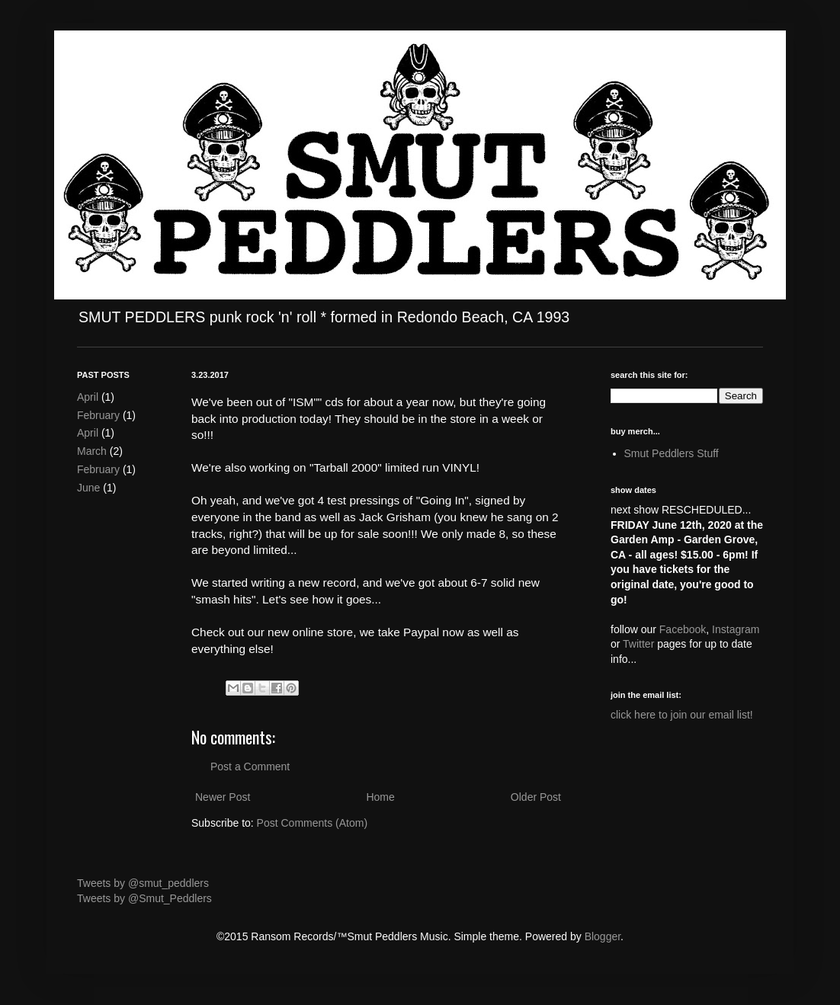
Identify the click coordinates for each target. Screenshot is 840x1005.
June (88, 488)
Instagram (735, 629)
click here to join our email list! (682, 715)
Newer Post (222, 797)
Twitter (638, 644)
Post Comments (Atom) (312, 823)
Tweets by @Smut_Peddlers (144, 898)
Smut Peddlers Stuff (671, 453)
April (87, 397)
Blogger (602, 936)
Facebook (682, 629)
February (98, 415)
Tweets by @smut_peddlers (143, 883)
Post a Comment (250, 766)
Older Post (536, 797)
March (92, 451)
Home (380, 797)
